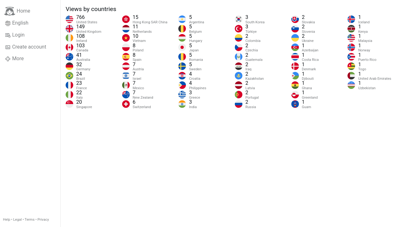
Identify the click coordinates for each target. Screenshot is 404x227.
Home (17, 11)
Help (6, 220)
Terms (29, 220)
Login (15, 35)
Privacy (43, 220)
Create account (25, 47)
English (16, 23)
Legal (17, 220)
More (14, 58)
